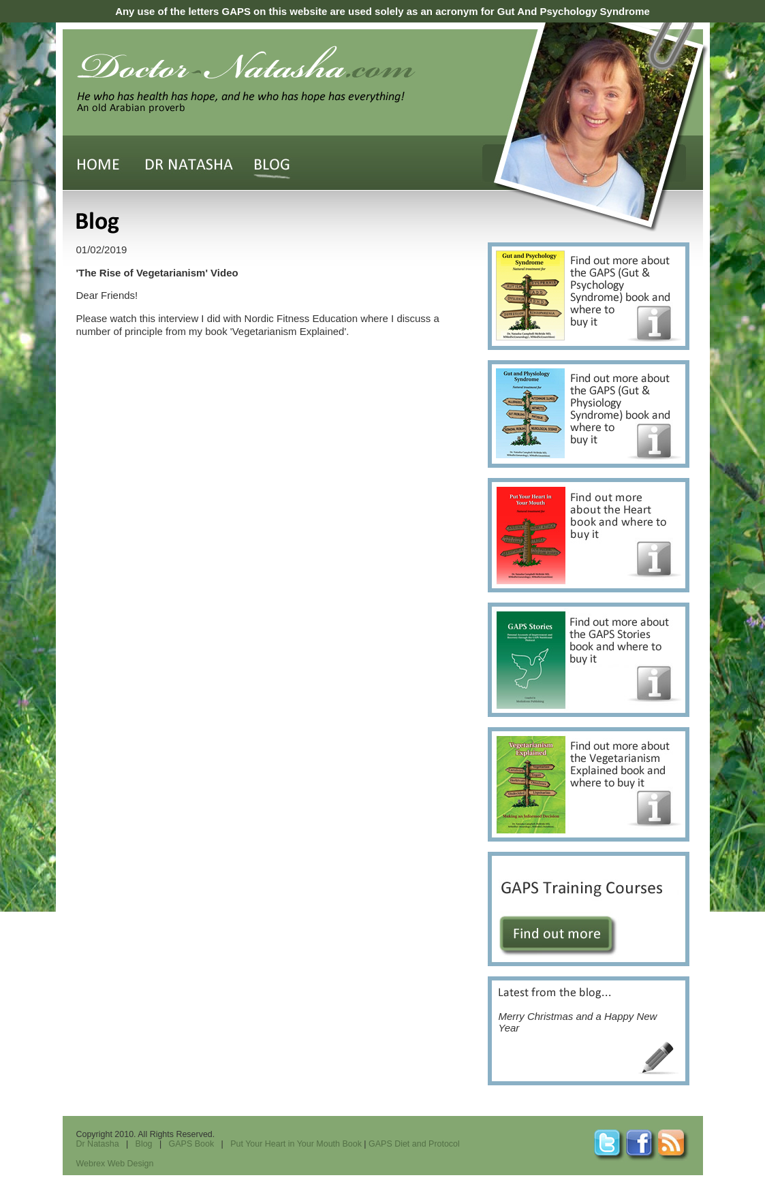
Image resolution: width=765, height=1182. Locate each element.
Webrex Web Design (115, 1163)
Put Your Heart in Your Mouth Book (296, 1144)
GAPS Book (192, 1144)
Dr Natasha (97, 1144)
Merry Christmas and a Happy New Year (578, 1010)
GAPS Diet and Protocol (414, 1144)
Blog (144, 1144)
